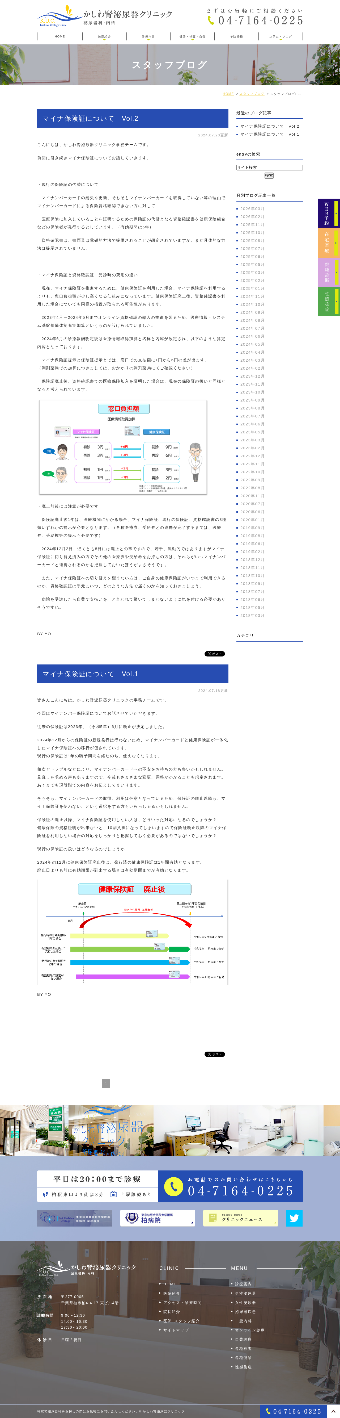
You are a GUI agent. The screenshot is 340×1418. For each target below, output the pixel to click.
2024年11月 (252, 296)
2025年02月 (252, 280)
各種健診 (243, 1358)
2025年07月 (252, 248)
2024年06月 (252, 336)
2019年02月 (252, 551)
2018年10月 (252, 575)
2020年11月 (252, 495)
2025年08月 (252, 240)
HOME (60, 36)
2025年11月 (252, 224)
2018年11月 (252, 567)
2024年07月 (252, 328)
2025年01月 (252, 288)
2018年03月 (252, 615)
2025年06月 (252, 256)
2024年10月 (252, 304)
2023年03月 (252, 440)
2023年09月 (252, 400)
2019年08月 (252, 535)
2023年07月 (252, 416)
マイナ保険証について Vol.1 (90, 673)
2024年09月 (252, 312)
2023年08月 (252, 408)
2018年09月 (252, 583)
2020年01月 (252, 519)
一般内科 (243, 1321)
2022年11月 (252, 464)
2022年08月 (252, 488)
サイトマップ (176, 1330)
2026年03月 (252, 208)
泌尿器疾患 (246, 1312)
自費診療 (243, 1339)
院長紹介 (171, 1312)
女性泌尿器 (246, 1302)
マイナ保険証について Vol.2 (90, 118)
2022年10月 (252, 472)
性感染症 (243, 1367)
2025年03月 (252, 272)
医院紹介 (171, 1293)
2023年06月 (252, 424)
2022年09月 (252, 480)
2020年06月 (252, 511)
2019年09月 (252, 527)
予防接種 (236, 36)
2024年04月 (252, 352)
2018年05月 (252, 607)
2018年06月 (252, 599)
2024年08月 (252, 320)
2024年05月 (252, 344)
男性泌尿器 (246, 1293)
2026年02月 (252, 216)
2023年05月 (252, 432)
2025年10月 (252, 232)
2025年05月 (252, 264)
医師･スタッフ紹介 (181, 1321)
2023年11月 (252, 384)
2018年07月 (252, 591)
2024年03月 (252, 360)
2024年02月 (252, 368)
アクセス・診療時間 (182, 1302)
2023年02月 (252, 448)
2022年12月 (252, 456)
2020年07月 (252, 503)
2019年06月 (252, 543)
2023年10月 (252, 392)
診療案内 (243, 1284)
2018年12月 (252, 559)
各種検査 (243, 1348)
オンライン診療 (250, 1330)
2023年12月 (252, 376)
